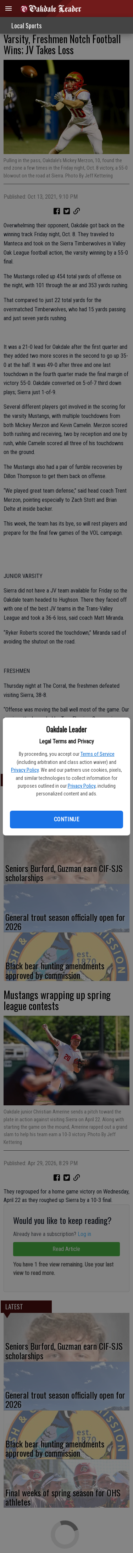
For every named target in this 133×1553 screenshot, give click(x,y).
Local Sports (26, 25)
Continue (66, 819)
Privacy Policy (25, 770)
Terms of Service (98, 754)
